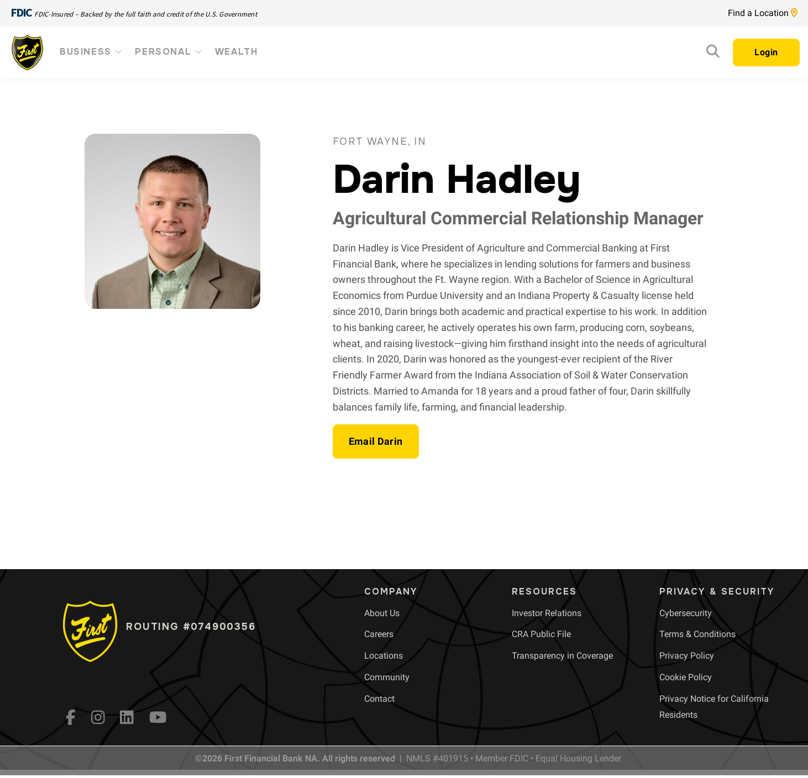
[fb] (71, 717)
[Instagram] (98, 717)
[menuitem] (382, 613)
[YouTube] (158, 717)
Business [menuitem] (92, 51)
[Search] (713, 54)
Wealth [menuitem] (236, 51)
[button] (376, 441)
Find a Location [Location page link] (762, 13)
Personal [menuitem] (169, 51)
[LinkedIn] (127, 717)
